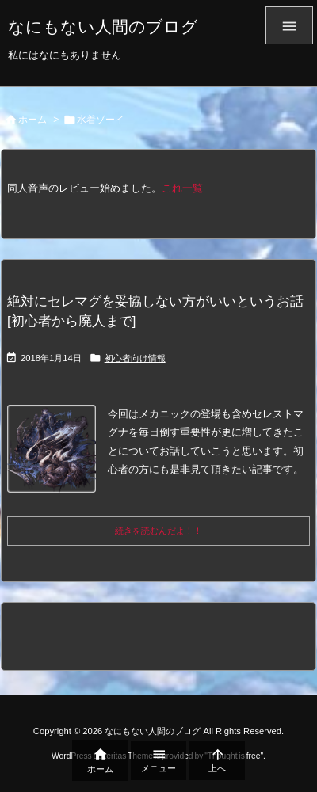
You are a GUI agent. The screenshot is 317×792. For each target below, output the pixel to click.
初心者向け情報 (135, 358)
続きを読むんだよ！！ (158, 530)
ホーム (32, 119)
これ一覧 (182, 188)
